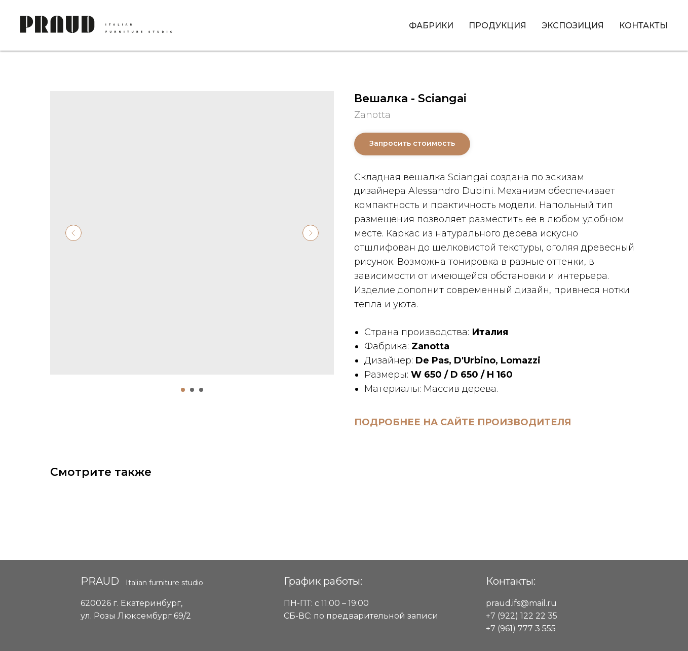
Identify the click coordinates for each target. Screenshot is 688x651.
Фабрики (431, 25)
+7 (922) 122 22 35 (521, 616)
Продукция (497, 25)
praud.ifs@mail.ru (521, 603)
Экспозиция (573, 25)
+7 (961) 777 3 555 (521, 628)
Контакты (643, 25)
